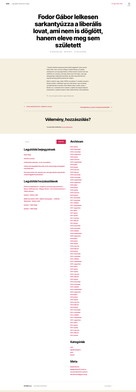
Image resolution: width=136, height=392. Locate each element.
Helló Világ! (28, 157)
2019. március (75, 171)
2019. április (74, 169)
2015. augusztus (76, 266)
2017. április (74, 217)
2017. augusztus (76, 210)
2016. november (76, 230)
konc (8, 4)
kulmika (27, 197)
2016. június (74, 243)
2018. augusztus (76, 184)
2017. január (74, 225)
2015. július (74, 268)
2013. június (74, 327)
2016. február (75, 250)
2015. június (74, 271)
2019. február (75, 174)
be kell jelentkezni (67, 129)
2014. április (74, 301)
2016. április (74, 245)
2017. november (76, 202)
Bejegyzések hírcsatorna (79, 371)
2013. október (75, 317)
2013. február (75, 335)
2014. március (75, 304)
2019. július (74, 166)
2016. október (75, 233)
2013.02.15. (69, 51)
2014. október (75, 289)
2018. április (74, 192)
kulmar (72, 357)
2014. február (75, 307)
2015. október (75, 261)
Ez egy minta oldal (117, 3)
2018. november (76, 179)
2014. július (74, 296)
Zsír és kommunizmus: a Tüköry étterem (39, 193)
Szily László (59, 51)
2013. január (74, 337)
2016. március (75, 248)
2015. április (74, 273)
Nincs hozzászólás (82, 51)
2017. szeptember (76, 207)
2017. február (75, 222)
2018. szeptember (77, 182)
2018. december (76, 177)
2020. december (76, 151)
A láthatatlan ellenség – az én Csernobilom (39, 164)
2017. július (74, 212)
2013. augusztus (76, 322)
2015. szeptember (77, 263)
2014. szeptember (77, 291)
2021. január (74, 149)
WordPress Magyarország (79, 376)
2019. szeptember (77, 164)
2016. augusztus (76, 238)
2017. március (75, 220)
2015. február (75, 278)
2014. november (76, 286)
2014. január (74, 309)
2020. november (76, 154)
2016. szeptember (77, 235)
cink (50, 96)
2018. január (74, 197)
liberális (61, 96)
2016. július (74, 240)
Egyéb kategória (76, 352)
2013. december (76, 312)
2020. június (74, 159)
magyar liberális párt (68, 96)
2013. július (74, 324)
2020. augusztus (76, 156)
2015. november (76, 258)
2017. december (76, 200)
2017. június (74, 215)
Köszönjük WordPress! (40, 388)
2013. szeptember (77, 319)
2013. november (76, 314)
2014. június (74, 299)
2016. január (74, 253)
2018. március (75, 194)
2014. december (76, 284)
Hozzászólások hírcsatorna (80, 374)
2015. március (75, 276)
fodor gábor (55, 96)
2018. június (74, 189)
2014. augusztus (76, 294)
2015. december (76, 256)
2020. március (75, 161)
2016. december (76, 227)
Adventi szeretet (30, 160)
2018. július (74, 187)
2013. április (74, 329)
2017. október (75, 205)
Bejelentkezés (75, 369)
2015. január (74, 281)
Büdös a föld (35, 197)
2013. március (75, 332)
